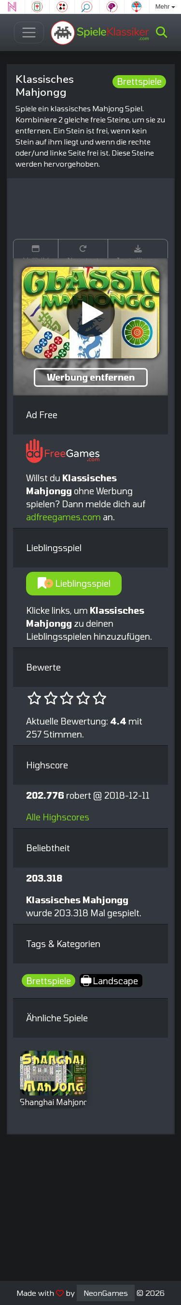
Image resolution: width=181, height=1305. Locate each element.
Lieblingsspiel (74, 583)
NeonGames (106, 1292)
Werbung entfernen (91, 377)
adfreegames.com (63, 517)
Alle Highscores (57, 817)
